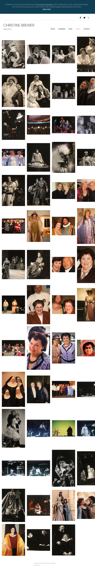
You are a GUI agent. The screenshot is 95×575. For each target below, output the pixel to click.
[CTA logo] (88, 17)
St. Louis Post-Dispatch (45, 4)
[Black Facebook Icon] (80, 17)
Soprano (7, 29)
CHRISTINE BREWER (18, 25)
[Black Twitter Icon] (84, 17)
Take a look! (46, 9)
